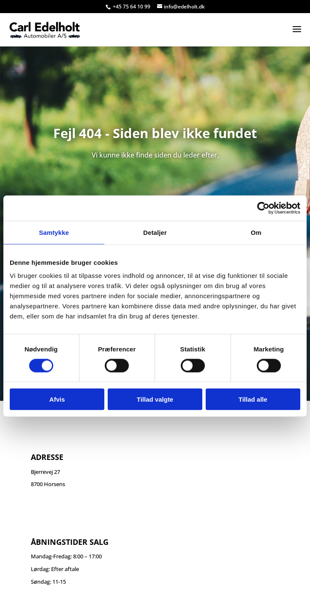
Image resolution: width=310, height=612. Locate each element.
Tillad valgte (155, 399)
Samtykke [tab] (54, 232)
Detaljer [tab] (155, 232)
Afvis (57, 399)
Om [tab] (256, 232)
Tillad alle (253, 399)
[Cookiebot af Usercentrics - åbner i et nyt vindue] (263, 207)
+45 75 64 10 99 (132, 6)
